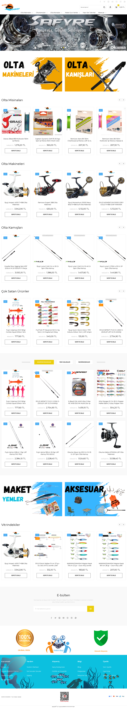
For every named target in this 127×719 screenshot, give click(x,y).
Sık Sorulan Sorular (34, 682)
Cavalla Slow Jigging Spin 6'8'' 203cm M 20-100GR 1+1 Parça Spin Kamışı (15, 279)
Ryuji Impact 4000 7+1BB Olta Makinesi (16, 215)
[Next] (123, 38)
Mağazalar (82, 682)
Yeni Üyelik (107, 678)
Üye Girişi (106, 682)
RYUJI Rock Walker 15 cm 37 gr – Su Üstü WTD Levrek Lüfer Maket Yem (47, 576)
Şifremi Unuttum (109, 687)
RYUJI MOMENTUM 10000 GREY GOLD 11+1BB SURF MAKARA (111, 215)
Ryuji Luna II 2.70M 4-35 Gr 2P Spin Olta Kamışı (111, 279)
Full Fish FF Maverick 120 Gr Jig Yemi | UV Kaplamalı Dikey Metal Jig (48, 342)
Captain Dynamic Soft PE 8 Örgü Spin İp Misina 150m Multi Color (47, 151)
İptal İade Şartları (58, 687)
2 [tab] (63, 58)
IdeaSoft (54, 717)
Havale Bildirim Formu (9, 682)
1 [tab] (61, 58)
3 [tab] (65, 58)
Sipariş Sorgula (7, 687)
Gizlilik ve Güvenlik (59, 682)
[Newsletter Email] (63, 620)
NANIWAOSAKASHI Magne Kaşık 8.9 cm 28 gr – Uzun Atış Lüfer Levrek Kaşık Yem (111, 576)
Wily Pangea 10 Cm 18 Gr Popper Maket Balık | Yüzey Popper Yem (111, 413)
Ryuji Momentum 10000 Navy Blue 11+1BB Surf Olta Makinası (79, 215)
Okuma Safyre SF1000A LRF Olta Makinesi (111, 464)
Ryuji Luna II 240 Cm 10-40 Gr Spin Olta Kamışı (79, 279)
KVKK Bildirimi (57, 691)
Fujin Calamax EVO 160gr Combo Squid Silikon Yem (16, 342)
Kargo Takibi (6, 691)
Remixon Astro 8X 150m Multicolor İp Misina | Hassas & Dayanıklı (111, 151)
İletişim (4, 678)
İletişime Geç (82, 687)
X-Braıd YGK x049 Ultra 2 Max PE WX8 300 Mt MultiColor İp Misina (79, 414)
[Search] (93, 7)
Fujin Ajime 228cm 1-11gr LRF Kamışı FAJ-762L (16, 464)
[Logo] (10, 7)
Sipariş (29, 687)
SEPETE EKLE (15, 162)
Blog (79, 678)
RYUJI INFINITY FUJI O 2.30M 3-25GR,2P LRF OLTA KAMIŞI (111, 342)
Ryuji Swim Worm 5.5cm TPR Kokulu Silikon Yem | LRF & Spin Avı (79, 342)
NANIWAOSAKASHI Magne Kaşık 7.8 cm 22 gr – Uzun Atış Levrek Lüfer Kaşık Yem (79, 576)
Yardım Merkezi (33, 678)
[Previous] (4, 38)
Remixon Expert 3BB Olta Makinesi (47, 215)
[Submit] (90, 620)
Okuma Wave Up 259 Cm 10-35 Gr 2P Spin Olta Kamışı (79, 464)
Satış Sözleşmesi (58, 678)
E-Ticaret (59, 717)
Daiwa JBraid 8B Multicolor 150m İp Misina (15, 151)
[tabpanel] (63, 38)
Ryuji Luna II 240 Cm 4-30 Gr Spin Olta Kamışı (48, 279)
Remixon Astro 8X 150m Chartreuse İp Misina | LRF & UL (79, 151)
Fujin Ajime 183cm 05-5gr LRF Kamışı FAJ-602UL (47, 464)
